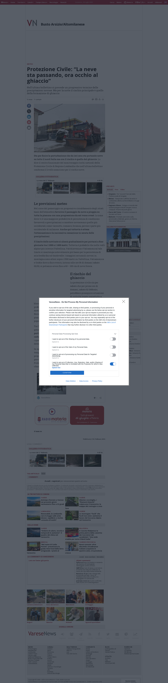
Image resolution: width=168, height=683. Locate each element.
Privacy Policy (97, 381)
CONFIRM (67, 373)
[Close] (124, 302)
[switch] (113, 339)
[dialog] (84, 341)
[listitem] (84, 334)
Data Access (83, 381)
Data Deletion (71, 381)
